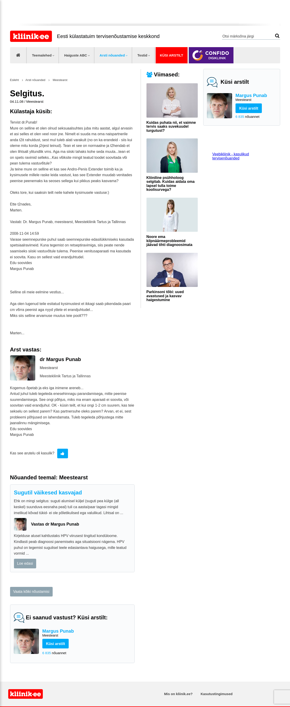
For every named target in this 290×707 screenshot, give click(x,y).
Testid (142, 55)
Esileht (14, 80)
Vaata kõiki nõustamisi (31, 592)
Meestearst (60, 80)
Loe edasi (25, 563)
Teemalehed (42, 55)
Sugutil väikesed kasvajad (48, 492)
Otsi (277, 36)
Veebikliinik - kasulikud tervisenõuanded (230, 156)
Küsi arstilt (171, 55)
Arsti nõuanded (112, 55)
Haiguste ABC (75, 55)
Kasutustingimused (217, 694)
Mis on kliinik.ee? (178, 694)
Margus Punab (256, 97)
